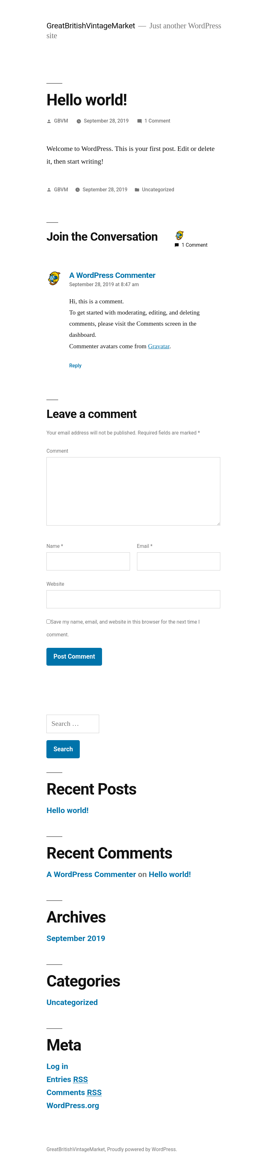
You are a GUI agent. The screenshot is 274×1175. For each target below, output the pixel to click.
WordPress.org (72, 1105)
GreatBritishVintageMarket (90, 25)
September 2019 (75, 938)
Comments (74, 1092)
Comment (57, 451)
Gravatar (158, 346)
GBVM (61, 121)
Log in (57, 1066)
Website (55, 584)
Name (54, 546)
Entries (67, 1079)
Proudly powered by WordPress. (142, 1149)
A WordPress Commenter (91, 874)
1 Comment (157, 121)
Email (145, 546)
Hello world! (67, 810)
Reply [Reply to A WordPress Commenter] (75, 366)
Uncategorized (158, 190)
